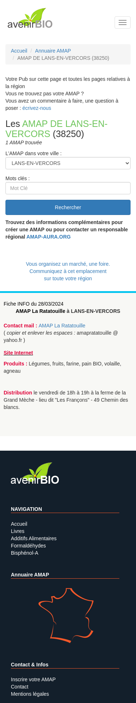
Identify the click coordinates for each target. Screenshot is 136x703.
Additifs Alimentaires (34, 538)
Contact (19, 687)
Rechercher (68, 207)
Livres (17, 531)
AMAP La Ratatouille (40, 311)
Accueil (19, 524)
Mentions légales (30, 694)
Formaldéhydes (28, 546)
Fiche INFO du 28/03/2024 (33, 304)
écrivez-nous (36, 108)
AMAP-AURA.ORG (48, 237)
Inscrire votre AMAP (33, 679)
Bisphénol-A (24, 553)
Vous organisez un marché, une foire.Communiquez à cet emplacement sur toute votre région (68, 271)
